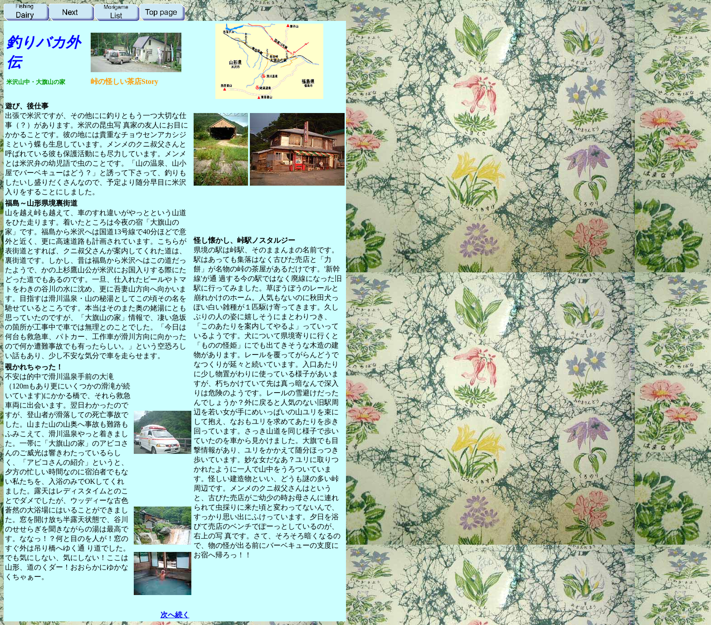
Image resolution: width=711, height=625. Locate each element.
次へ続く (175, 615)
